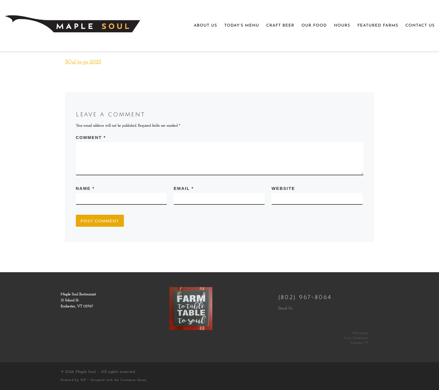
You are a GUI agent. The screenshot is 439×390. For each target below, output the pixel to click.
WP (83, 380)
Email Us (285, 308)
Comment (91, 137)
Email (184, 188)
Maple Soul (86, 372)
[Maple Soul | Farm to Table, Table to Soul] (72, 25)
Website (283, 188)
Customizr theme (133, 380)
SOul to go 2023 (83, 62)
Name (85, 188)
